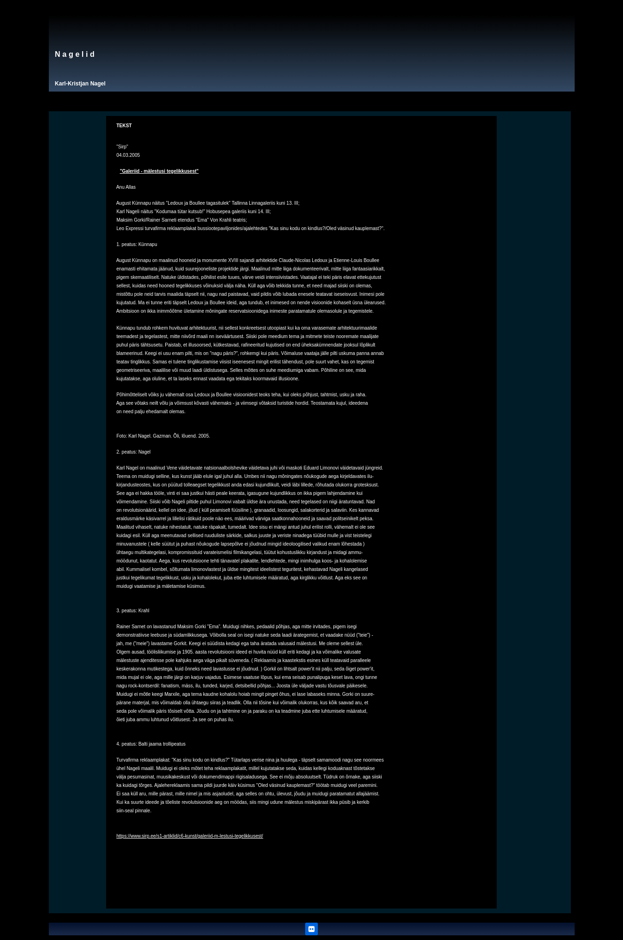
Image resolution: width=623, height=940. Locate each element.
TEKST (124, 125)
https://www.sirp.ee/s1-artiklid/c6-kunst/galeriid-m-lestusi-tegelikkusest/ (189, 836)
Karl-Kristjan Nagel (80, 83)
